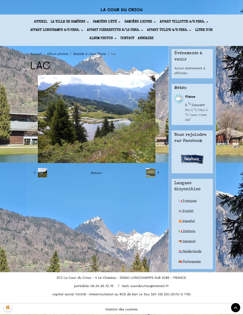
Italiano (187, 231)
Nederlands (190, 251)
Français (188, 200)
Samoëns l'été (105, 22)
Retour (96, 173)
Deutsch (187, 241)
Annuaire (145, 38)
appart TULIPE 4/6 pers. (167, 30)
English (186, 210)
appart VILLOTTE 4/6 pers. (183, 22)
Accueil (40, 22)
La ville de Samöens (68, 22)
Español (187, 221)
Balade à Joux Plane (89, 53)
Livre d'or (204, 30)
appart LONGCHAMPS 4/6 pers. (55, 30)
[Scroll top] (235, 307)
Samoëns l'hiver (138, 22)
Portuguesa (190, 261)
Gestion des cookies (121, 309)
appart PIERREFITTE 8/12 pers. (113, 30)
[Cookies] (8, 307)
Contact (127, 38)
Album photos (101, 38)
